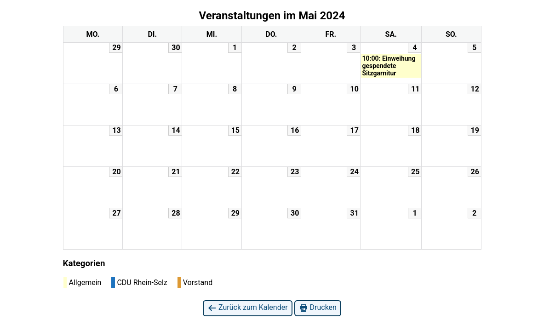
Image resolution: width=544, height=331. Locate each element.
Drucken (318, 308)
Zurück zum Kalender (247, 308)
